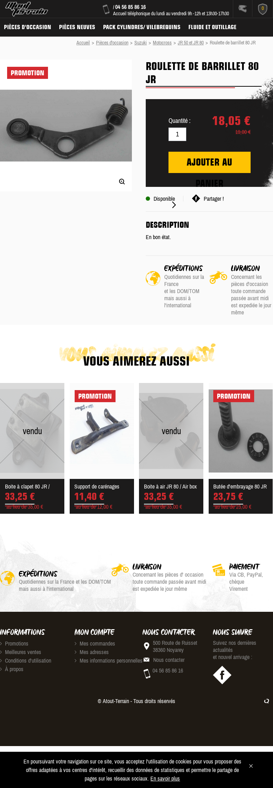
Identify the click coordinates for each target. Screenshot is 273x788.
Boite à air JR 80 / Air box (170, 486)
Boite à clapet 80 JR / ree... (27, 487)
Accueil (83, 42)
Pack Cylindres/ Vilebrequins (142, 27)
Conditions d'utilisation (25, 660)
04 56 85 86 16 (130, 7)
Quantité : (179, 120)
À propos (11, 669)
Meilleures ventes (20, 652)
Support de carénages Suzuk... (96, 487)
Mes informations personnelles (109, 660)
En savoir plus (165, 778)
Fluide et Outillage (212, 27)
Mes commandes (95, 643)
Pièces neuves (77, 27)
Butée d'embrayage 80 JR (240, 486)
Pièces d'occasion (27, 27)
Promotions (14, 643)
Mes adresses (92, 652)
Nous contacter (168, 660)
